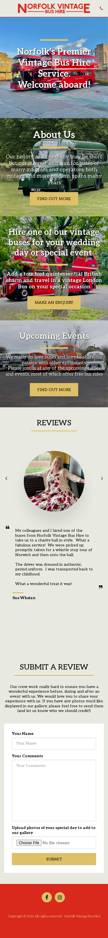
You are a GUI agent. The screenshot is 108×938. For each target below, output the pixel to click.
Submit (54, 861)
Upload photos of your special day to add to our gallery (54, 832)
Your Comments (27, 758)
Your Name (22, 736)
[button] (6, 8)
